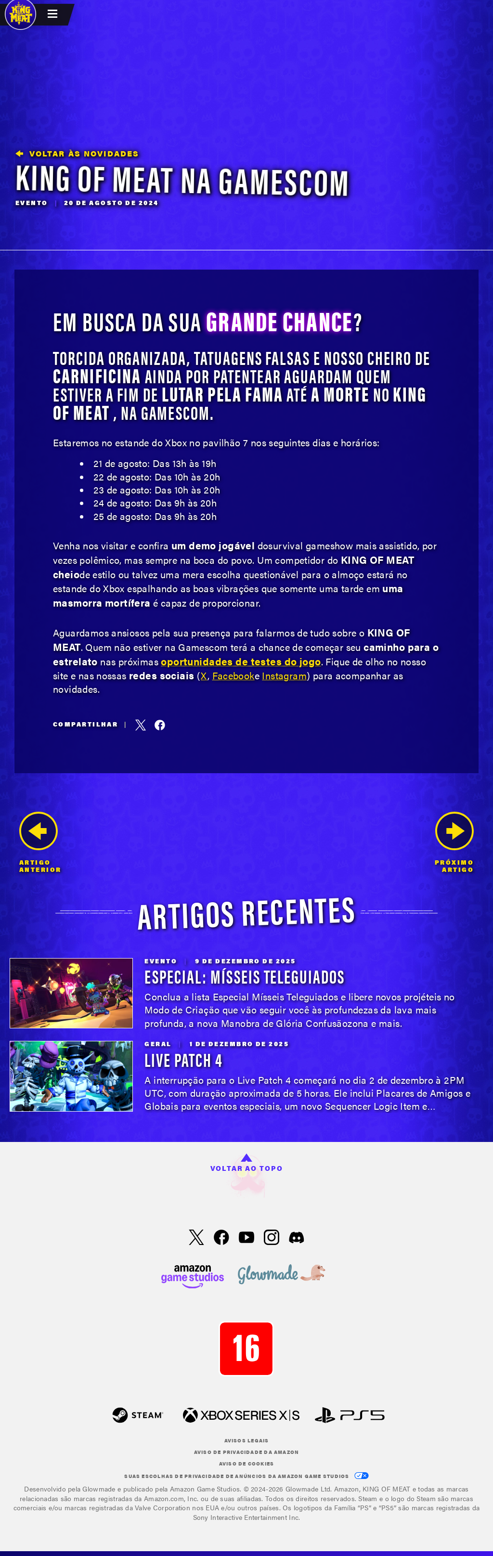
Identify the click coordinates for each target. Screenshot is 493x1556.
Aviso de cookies (246, 1463)
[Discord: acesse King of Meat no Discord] (296, 1238)
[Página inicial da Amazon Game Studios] (192, 1275)
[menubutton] (54, 15)
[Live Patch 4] (71, 1076)
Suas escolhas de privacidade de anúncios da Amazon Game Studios (246, 1475)
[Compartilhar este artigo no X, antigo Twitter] (140, 725)
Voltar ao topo (246, 1163)
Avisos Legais (246, 1440)
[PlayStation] (350, 1416)
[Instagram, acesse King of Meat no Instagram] (271, 1238)
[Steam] (138, 1416)
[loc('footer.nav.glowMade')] (282, 1275)
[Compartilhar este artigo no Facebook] (159, 725)
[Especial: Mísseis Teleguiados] (71, 993)
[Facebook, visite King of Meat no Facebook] (221, 1238)
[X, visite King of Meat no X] (196, 1238)
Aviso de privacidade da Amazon (246, 1452)
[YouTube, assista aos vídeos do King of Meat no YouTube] (246, 1238)
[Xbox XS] (241, 1416)
